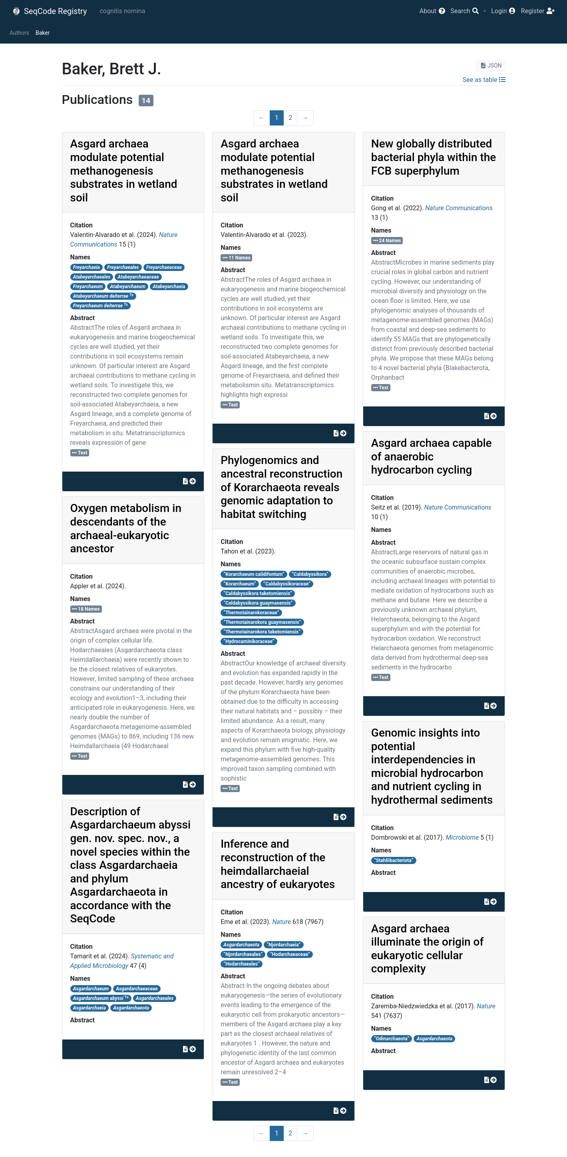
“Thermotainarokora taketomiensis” (261, 632)
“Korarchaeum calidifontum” (253, 574)
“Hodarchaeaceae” (290, 954)
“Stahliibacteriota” (393, 860)
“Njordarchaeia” (283, 945)
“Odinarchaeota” (391, 1038)
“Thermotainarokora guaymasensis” (262, 622)
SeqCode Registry (49, 11)
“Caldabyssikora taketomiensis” (257, 593)
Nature (281, 922)
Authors (19, 33)
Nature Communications (458, 208)
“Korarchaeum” (239, 584)
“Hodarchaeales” (241, 964)
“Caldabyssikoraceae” (286, 584)
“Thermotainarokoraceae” (251, 612)
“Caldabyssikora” (310, 574)
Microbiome (462, 837)
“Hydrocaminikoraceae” (248, 641)
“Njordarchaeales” (243, 954)
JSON (490, 65)
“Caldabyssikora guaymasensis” (257, 603)
